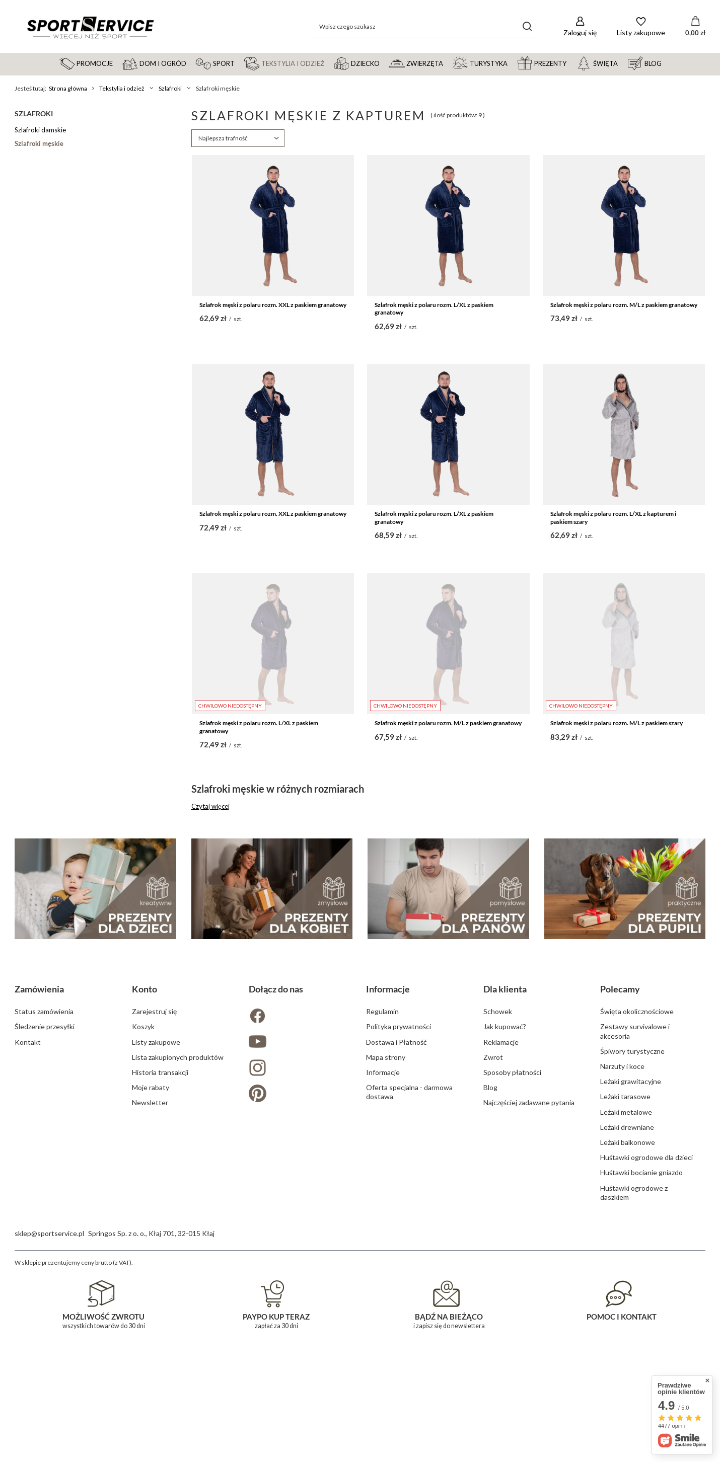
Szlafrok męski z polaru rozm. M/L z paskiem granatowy (623, 305)
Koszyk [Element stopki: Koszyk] (143, 1242)
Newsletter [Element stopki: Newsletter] (150, 1318)
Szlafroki (170, 88)
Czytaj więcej (210, 806)
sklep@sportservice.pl (49, 1448)
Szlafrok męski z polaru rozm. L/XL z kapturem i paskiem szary (613, 517)
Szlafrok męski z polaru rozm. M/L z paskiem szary (616, 723)
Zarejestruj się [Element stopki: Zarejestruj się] (154, 1226)
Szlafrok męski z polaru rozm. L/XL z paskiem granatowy (434, 309)
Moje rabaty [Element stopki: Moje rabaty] (150, 1302)
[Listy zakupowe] (641, 26)
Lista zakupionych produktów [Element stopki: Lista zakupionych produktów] (178, 1272)
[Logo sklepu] (90, 27)
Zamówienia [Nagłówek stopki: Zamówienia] (39, 1204)
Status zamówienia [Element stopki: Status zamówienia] (44, 1226)
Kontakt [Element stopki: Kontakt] (28, 1257)
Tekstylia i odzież (122, 88)
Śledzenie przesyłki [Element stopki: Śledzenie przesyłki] (45, 1242)
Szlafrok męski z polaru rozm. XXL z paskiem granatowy (272, 305)
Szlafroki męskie (39, 143)
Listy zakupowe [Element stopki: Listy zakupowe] (156, 1257)
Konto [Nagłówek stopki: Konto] (144, 1204)
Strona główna (68, 88)
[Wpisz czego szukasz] (425, 26)
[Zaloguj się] (580, 26)
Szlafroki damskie (40, 130)
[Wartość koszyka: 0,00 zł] (695, 26)
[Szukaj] (527, 26)
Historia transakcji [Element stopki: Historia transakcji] (160, 1287)
